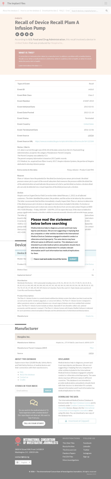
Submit (73, 259)
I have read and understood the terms (50, 259)
